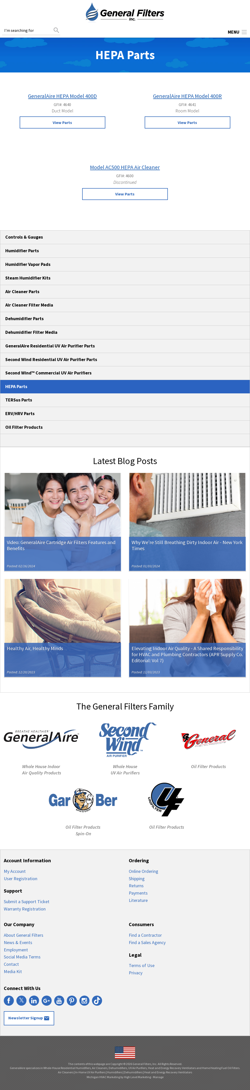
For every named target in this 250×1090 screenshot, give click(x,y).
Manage (158, 1077)
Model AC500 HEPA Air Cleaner (125, 167)
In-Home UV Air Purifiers (90, 1072)
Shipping (137, 878)
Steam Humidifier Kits (27, 278)
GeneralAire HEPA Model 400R (187, 96)
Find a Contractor (145, 935)
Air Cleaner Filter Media (29, 305)
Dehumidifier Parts (24, 318)
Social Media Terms (22, 957)
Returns (136, 886)
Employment (16, 950)
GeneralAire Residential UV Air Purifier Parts (50, 346)
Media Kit (13, 971)
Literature (138, 900)
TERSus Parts (18, 400)
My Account (15, 871)
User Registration (20, 878)
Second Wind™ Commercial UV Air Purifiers (48, 373)
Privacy (135, 973)
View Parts (62, 122)
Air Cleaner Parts (22, 291)
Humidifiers (114, 1072)
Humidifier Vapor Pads (27, 264)
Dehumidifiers (133, 1072)
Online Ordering (143, 871)
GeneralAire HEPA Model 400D (62, 96)
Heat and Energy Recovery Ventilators (168, 1072)
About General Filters (23, 935)
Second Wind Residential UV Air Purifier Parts (51, 359)
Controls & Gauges (24, 237)
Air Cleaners (65, 1072)
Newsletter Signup (29, 1018)
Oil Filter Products (24, 427)
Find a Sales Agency (147, 942)
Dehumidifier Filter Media (31, 332)
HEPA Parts (16, 386)
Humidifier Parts (22, 251)
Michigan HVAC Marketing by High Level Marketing (119, 1077)
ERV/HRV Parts (20, 413)
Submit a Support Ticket (26, 901)
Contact (11, 964)
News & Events (18, 942)
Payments (138, 893)
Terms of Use (141, 965)
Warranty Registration (25, 909)
